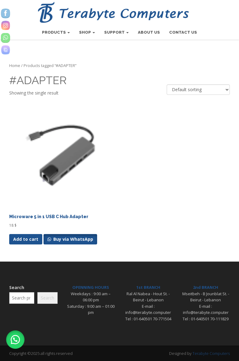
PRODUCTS (56, 32)
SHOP (87, 32)
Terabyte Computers (211, 353)
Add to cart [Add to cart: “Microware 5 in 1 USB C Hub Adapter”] (25, 239)
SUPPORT (116, 32)
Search (16, 287)
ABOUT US (149, 32)
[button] (15, 339)
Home (14, 65)
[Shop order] (198, 89)
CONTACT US (183, 32)
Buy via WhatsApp (72, 239)
